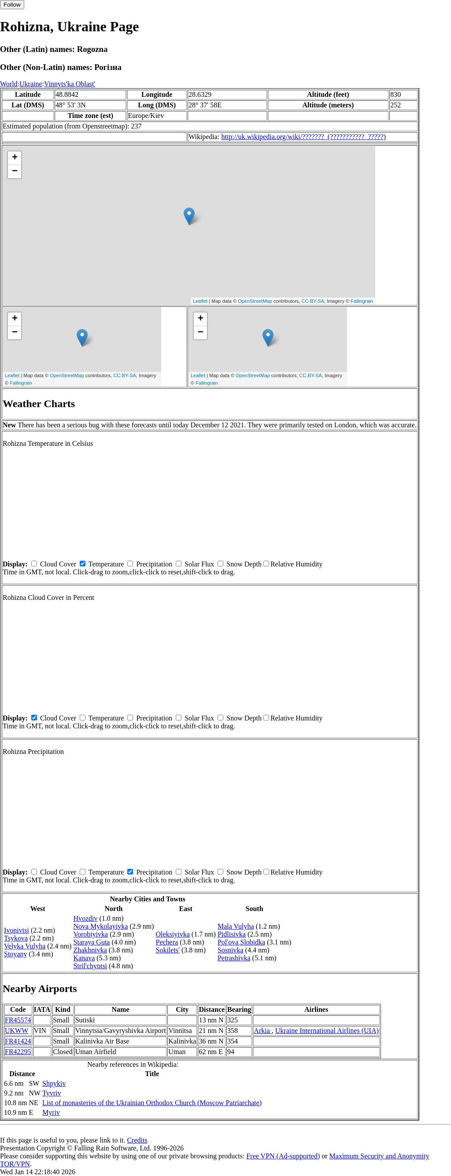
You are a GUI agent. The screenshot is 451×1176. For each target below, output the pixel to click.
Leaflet (200, 301)
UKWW (16, 1030)
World (9, 84)
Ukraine (30, 84)
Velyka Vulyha (24, 946)
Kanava (84, 958)
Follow (12, 4)
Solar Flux (199, 564)
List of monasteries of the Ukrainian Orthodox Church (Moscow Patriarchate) (152, 1102)
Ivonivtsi (16, 930)
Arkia (262, 1030)
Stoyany (15, 954)
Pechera (166, 942)
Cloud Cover (58, 564)
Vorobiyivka (90, 934)
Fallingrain (362, 301)
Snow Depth (244, 564)
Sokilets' (167, 950)
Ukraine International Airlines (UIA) (327, 1030)
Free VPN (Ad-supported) (283, 1156)
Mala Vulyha (236, 926)
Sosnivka (231, 950)
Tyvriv (51, 1093)
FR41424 (18, 1041)
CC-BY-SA (312, 301)
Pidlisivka (232, 934)
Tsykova (16, 938)
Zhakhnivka (90, 950)
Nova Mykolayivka (100, 926)
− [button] (15, 171)
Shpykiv (54, 1083)
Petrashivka (234, 958)
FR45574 (18, 1020)
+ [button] (15, 158)
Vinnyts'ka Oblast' (69, 84)
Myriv (51, 1112)
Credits (137, 1140)
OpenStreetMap (255, 301)
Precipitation (154, 564)
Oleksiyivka (172, 934)
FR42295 (18, 1051)
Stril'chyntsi (90, 966)
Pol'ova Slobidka (241, 942)
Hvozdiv (85, 918)
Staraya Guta (91, 942)
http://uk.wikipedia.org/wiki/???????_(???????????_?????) (303, 136)
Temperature (106, 564)
